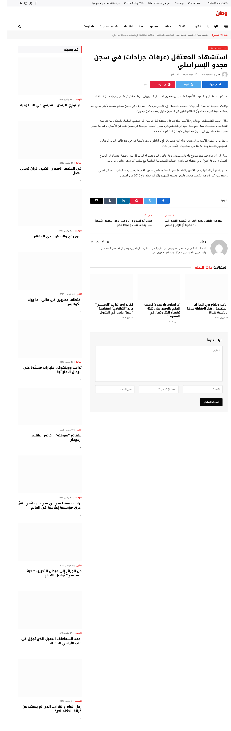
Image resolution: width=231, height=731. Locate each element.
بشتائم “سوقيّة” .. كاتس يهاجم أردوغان (49, 437)
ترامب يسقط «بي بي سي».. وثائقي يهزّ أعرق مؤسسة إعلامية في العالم (42, 505)
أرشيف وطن (195, 34)
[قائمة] (218, 26)
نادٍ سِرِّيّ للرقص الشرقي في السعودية (43, 105)
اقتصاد (120, 26)
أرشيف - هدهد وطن (178, 34)
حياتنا (160, 26)
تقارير (189, 26)
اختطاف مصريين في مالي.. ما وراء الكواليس (47, 302)
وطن (210, 74)
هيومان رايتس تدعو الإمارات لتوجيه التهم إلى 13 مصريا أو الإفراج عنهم (186, 222)
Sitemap (171, 3)
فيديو (147, 26)
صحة (134, 26)
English (81, 26)
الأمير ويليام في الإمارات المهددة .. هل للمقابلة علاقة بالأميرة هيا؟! (199, 308)
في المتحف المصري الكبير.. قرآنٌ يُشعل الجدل (43, 170)
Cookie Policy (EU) (126, 3)
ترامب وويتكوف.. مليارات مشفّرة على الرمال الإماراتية (45, 369)
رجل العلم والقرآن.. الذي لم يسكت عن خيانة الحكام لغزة (44, 708)
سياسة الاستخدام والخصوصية (98, 3)
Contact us (186, 3)
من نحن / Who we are (152, 3)
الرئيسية (205, 26)
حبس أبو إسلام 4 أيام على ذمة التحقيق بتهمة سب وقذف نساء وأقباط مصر (116, 222)
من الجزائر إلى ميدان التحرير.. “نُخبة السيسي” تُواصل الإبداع (46, 573)
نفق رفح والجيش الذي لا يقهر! (49, 236)
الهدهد (174, 26)
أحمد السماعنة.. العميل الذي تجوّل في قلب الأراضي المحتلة (44, 641)
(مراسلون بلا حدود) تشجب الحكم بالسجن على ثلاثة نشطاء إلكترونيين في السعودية (155, 310)
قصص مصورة (101, 26)
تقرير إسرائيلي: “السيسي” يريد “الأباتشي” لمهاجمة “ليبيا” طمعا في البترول (106, 308)
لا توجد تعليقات (182, 74)
